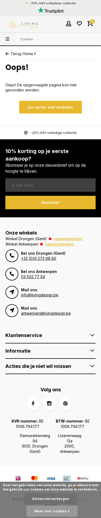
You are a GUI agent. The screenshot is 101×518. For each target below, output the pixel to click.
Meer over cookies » (51, 511)
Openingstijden (68, 238)
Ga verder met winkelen (50, 107)
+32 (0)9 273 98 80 (38, 258)
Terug (13, 53)
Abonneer (50, 202)
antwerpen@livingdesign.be (46, 313)
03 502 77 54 (33, 276)
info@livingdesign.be (39, 295)
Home (30, 53)
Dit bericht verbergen (50, 499)
